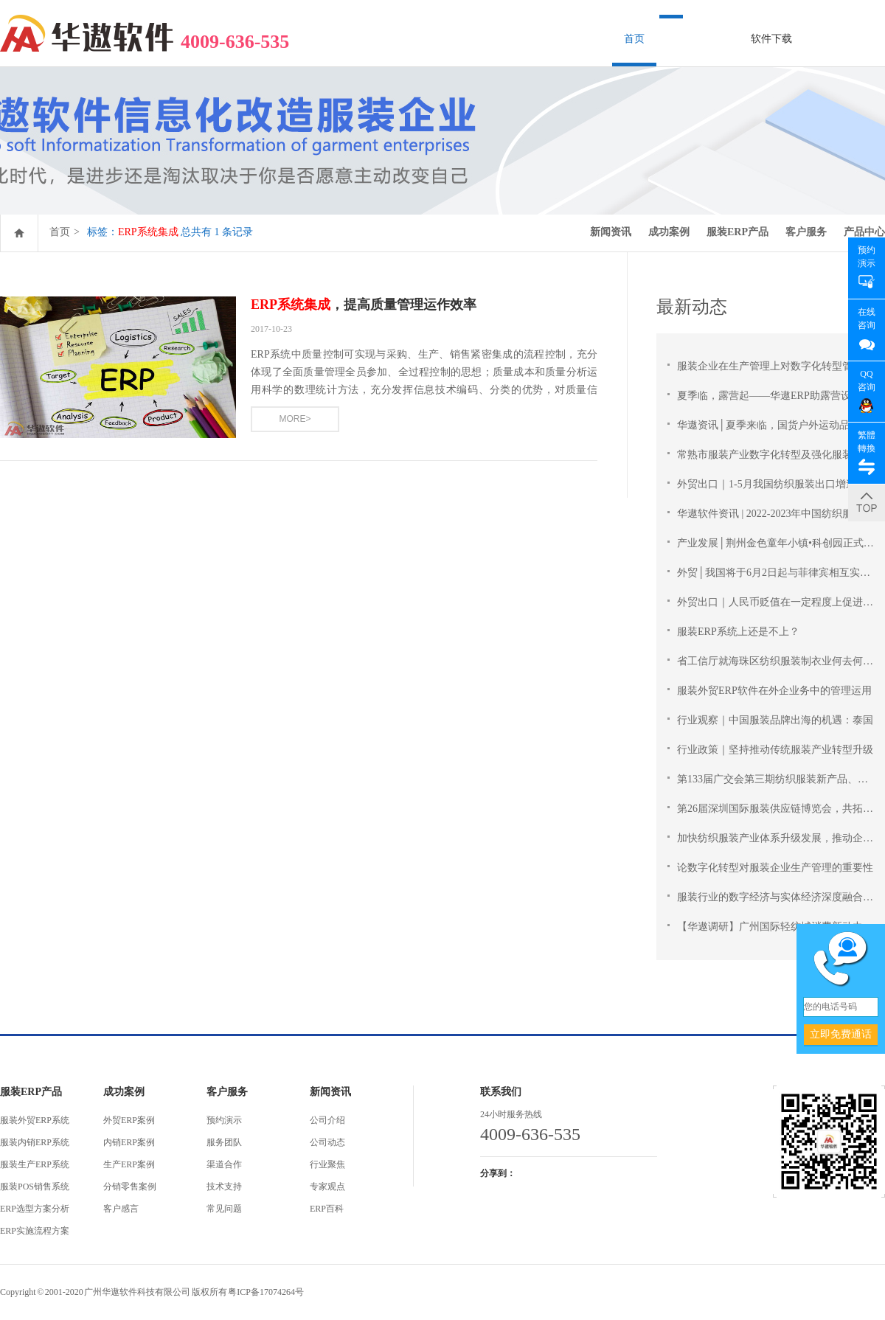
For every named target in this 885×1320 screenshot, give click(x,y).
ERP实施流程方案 (34, 1231)
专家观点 (327, 1186)
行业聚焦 (327, 1164)
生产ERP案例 (129, 1164)
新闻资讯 (610, 231)
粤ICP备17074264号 (266, 1292)
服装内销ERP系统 (34, 1142)
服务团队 (224, 1142)
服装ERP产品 (737, 231)
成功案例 (669, 231)
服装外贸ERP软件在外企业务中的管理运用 (774, 690)
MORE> (294, 419)
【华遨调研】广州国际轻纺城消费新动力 (770, 926)
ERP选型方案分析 (34, 1208)
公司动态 (327, 1142)
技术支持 (224, 1186)
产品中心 (864, 231)
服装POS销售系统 (34, 1186)
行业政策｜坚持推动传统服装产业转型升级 (775, 749)
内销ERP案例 (129, 1142)
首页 (634, 38)
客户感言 (121, 1208)
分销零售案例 (129, 1186)
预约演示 (224, 1120)
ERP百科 (327, 1208)
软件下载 (771, 38)
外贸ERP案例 (129, 1120)
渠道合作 (224, 1164)
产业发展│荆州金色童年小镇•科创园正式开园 (780, 543)
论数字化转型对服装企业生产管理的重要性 (775, 867)
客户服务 (806, 231)
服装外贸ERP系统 (34, 1120)
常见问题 (224, 1208)
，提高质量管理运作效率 (363, 304)
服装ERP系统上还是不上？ (738, 631)
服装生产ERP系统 (34, 1164)
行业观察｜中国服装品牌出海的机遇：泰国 (775, 720)
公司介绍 (327, 1120)
